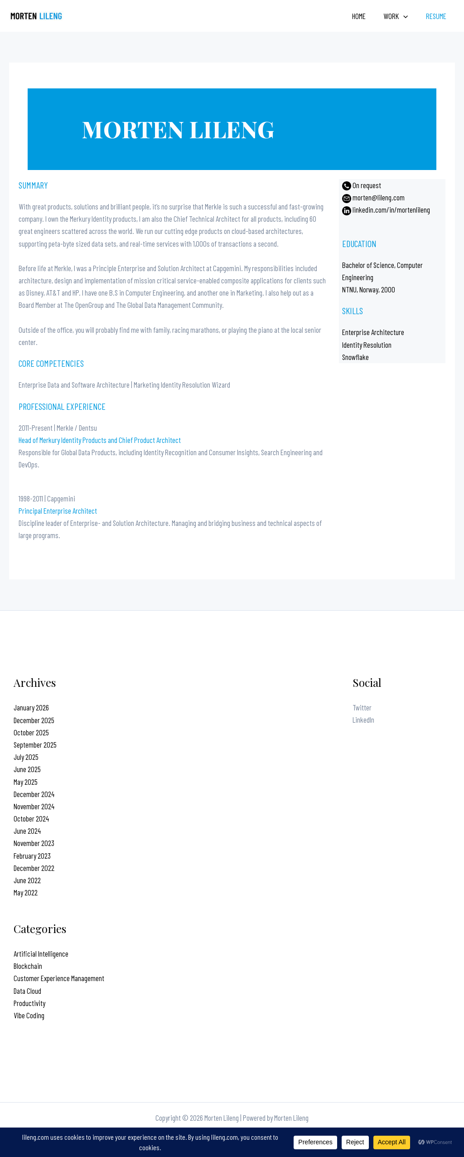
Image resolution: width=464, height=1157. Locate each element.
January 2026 (31, 707)
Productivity (30, 1002)
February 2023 (32, 855)
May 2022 (26, 892)
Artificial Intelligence (41, 953)
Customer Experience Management (59, 977)
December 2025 (34, 719)
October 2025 (31, 732)
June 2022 (27, 880)
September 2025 (35, 744)
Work (399, 16)
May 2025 (26, 781)
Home (365, 15)
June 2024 (27, 830)
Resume (437, 15)
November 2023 (34, 842)
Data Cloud (27, 990)
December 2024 (34, 793)
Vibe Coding (29, 1015)
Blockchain (28, 965)
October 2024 (31, 818)
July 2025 (26, 756)
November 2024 (34, 806)
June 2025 (27, 768)
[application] (406, 16)
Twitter (362, 707)
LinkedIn (363, 719)
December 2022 (34, 867)
